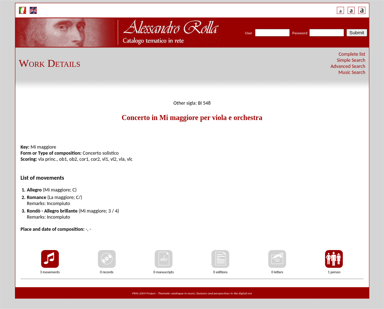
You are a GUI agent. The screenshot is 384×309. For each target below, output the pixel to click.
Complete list (352, 54)
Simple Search (351, 60)
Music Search (351, 72)
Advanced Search (347, 66)
